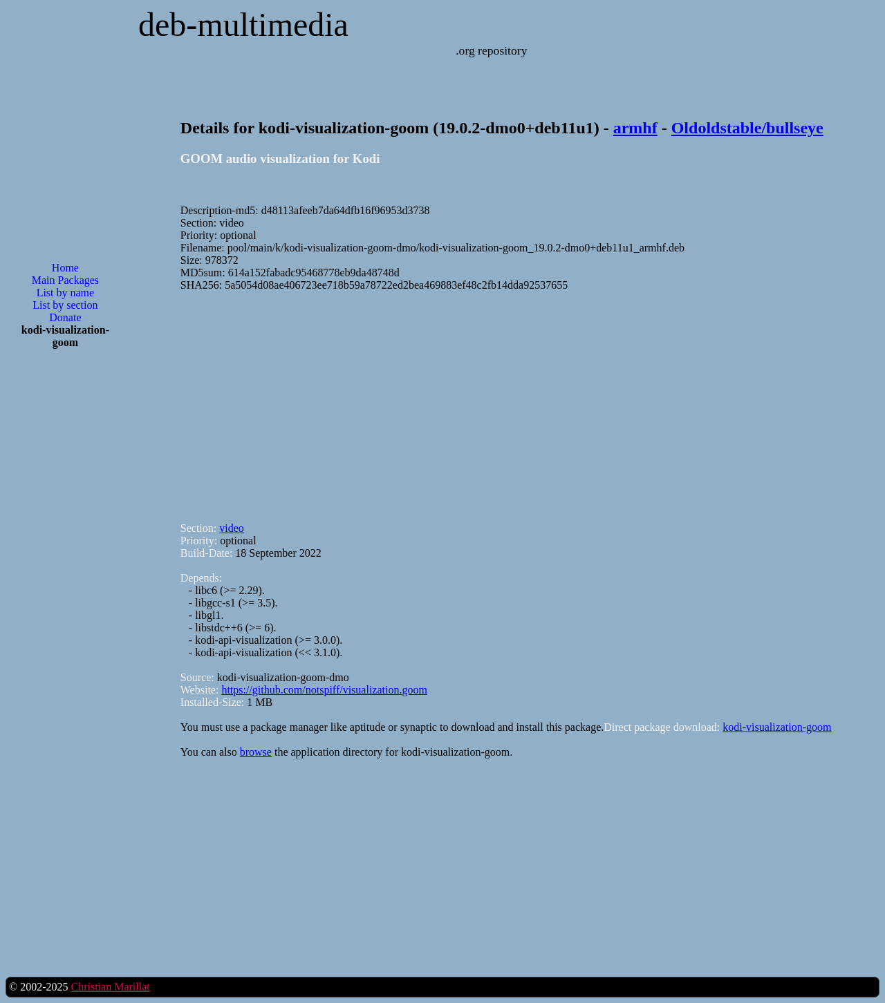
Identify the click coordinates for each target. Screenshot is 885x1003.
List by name (66, 292)
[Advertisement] (65, 581)
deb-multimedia (243, 24)
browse (256, 752)
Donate (65, 317)
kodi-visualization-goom (777, 727)
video (231, 528)
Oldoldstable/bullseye (747, 128)
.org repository (491, 50)
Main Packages (65, 280)
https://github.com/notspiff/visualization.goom (324, 690)
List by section (64, 305)
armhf (635, 128)
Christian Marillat (110, 987)
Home (65, 268)
